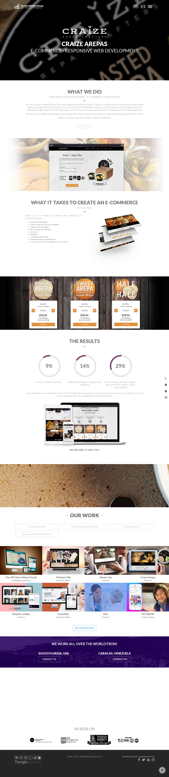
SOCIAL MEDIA (132, 526)
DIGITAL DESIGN (37, 526)
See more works (84, 628)
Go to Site (84, 126)
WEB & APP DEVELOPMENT (37, 534)
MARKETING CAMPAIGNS (84, 526)
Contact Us (49, 659)
